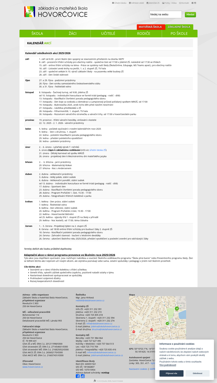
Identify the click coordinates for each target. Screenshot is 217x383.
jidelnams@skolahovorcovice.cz (107, 355)
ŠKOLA (37, 33)
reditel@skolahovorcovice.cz (90, 300)
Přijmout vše (171, 373)
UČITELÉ (108, 33)
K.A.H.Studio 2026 (104, 381)
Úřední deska (119, 3)
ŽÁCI (73, 33)
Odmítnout (197, 373)
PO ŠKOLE (179, 33)
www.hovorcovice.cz (33, 366)
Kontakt (184, 3)
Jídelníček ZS (153, 3)
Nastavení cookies (138, 369)
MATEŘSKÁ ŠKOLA (150, 27)
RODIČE (143, 33)
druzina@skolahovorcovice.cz (107, 329)
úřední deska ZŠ (97, 150)
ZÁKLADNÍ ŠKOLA (179, 27)
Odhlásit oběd (136, 3)
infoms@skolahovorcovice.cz (101, 352)
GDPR (152, 369)
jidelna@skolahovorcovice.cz (105, 326)
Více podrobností (167, 365)
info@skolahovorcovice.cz (99, 323)
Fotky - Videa (169, 3)
